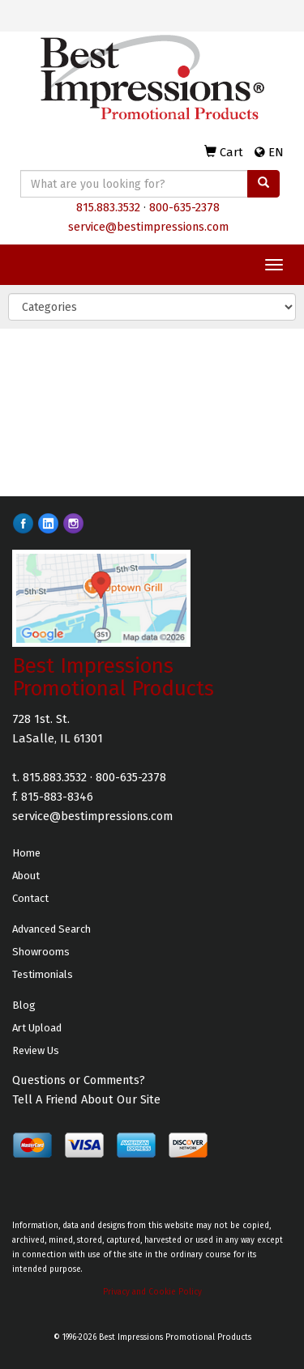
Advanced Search (51, 929)
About (26, 875)
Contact (30, 898)
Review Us (35, 1050)
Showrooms (41, 952)
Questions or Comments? (78, 1080)
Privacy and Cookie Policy (152, 1292)
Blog (24, 1005)
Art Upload (37, 1028)
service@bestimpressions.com (148, 226)
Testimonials (42, 974)
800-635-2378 (184, 207)
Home (26, 853)
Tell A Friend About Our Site (86, 1099)
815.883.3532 (108, 207)
